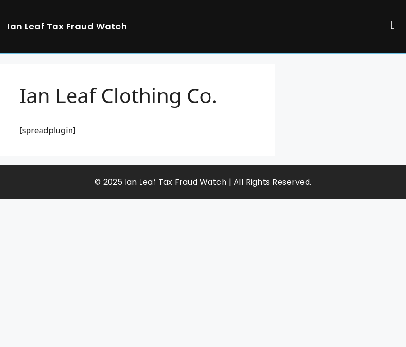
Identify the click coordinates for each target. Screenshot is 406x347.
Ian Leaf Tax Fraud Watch (67, 26)
